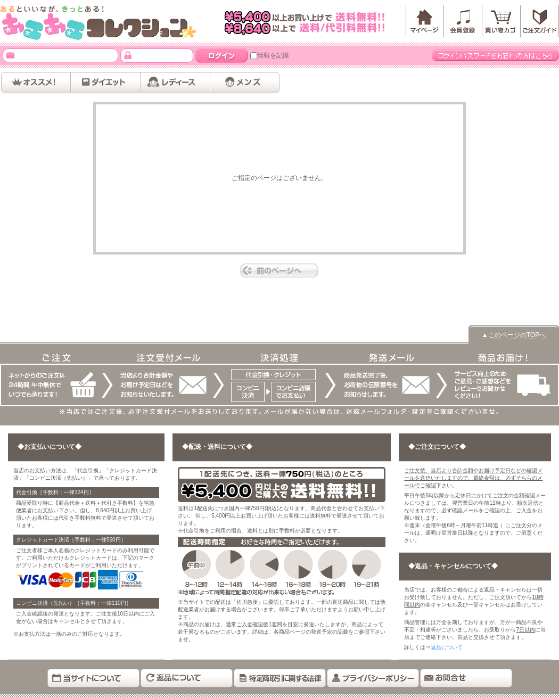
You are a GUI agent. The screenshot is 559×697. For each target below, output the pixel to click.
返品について (447, 647)
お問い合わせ (466, 678)
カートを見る (501, 21)
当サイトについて (93, 678)
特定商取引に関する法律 (279, 678)
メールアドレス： (10, 55)
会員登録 (463, 21)
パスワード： (128, 55)
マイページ (425, 21)
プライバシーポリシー (373, 678)
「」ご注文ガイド (540, 21)
